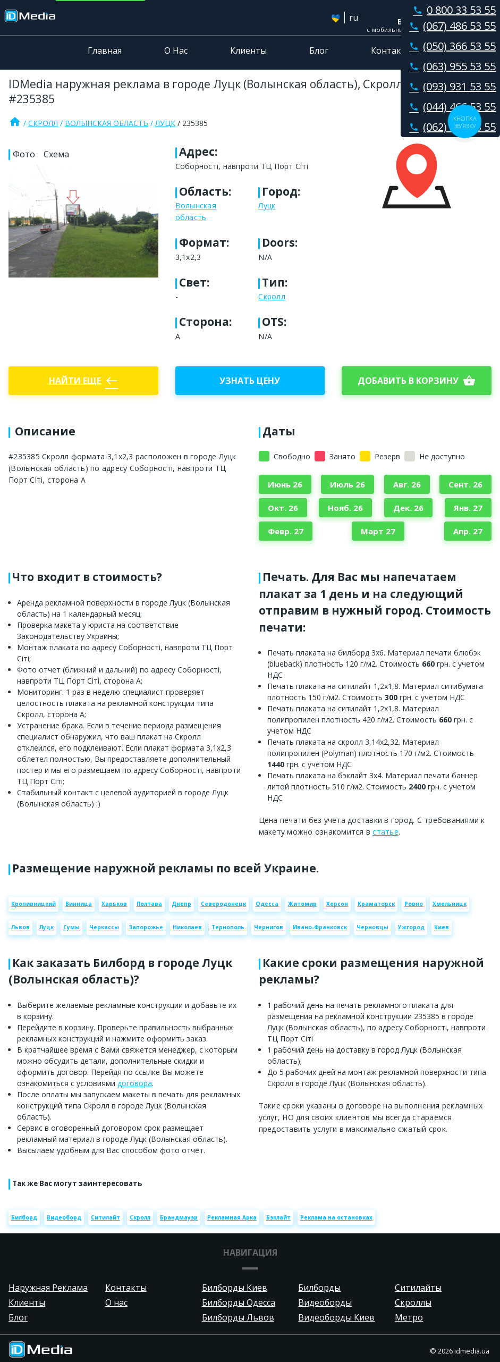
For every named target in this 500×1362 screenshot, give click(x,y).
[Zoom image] (83, 221)
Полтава (149, 903)
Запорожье (146, 927)
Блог (318, 50)
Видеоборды (325, 1302)
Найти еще (83, 380)
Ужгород (411, 927)
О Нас (176, 50)
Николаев (187, 927)
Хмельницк (450, 903)
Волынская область (106, 123)
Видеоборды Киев (336, 1317)
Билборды (319, 1287)
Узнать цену (249, 380)
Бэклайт (278, 1217)
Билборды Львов (238, 1317)
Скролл (43, 123)
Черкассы (104, 927)
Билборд (24, 1217)
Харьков (114, 903)
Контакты (391, 50)
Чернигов (268, 927)
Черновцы (372, 927)
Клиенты (248, 50)
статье (385, 832)
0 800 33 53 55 (452, 10)
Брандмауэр (179, 1217)
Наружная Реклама (48, 1287)
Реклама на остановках (336, 1217)
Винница (78, 903)
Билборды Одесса (238, 1302)
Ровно (413, 903)
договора (134, 1083)
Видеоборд (64, 1217)
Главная (105, 50)
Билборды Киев (234, 1287)
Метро (409, 1317)
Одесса (267, 903)
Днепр (181, 903)
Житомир (302, 903)
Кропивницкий (33, 903)
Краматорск (376, 903)
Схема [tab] (56, 154)
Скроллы (413, 1302)
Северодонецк (223, 903)
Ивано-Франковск (320, 927)
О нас (116, 1302)
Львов (20, 927)
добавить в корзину (417, 380)
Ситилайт (105, 1217)
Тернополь (227, 927)
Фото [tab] (24, 154)
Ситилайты (418, 1287)
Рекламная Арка (232, 1217)
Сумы (71, 927)
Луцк (165, 123)
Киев (441, 927)
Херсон (337, 903)
